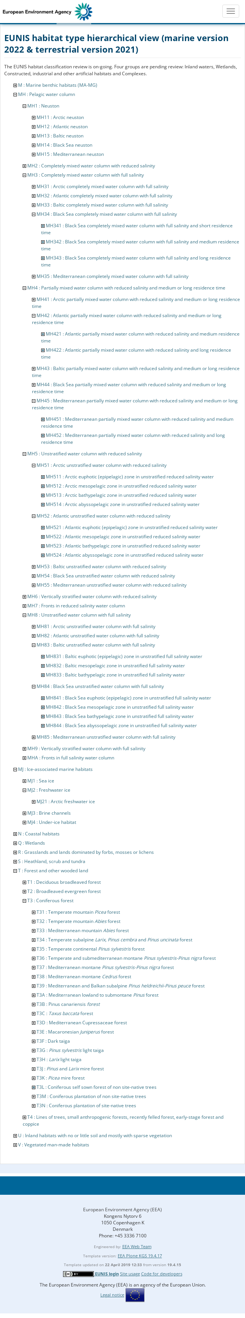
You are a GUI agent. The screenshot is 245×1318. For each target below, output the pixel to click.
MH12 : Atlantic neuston (62, 126)
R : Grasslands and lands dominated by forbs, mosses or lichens (86, 852)
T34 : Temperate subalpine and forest (114, 939)
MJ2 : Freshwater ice (48, 790)
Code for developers (161, 1274)
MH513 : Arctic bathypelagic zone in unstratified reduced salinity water (121, 495)
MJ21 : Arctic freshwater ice (66, 801)
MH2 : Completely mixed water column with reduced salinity (91, 165)
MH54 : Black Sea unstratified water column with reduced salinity (106, 575)
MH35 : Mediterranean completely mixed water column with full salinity (112, 276)
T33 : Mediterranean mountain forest (83, 930)
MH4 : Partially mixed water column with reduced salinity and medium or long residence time (126, 287)
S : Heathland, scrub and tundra (51, 861)
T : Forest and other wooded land (53, 870)
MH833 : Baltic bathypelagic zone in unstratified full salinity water (115, 674)
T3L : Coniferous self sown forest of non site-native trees (97, 1087)
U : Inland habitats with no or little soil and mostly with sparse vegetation (95, 1135)
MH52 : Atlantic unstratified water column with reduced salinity (103, 516)
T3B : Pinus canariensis (68, 1004)
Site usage (130, 1274)
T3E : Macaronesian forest (75, 1032)
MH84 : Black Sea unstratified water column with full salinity (100, 686)
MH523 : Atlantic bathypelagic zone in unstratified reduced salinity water (123, 545)
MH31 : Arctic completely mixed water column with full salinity (102, 186)
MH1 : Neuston (43, 106)
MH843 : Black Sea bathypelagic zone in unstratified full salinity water (120, 716)
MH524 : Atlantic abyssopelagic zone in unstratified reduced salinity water (124, 555)
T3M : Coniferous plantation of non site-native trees (91, 1096)
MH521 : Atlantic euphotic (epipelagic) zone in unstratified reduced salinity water (132, 527)
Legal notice (112, 1295)
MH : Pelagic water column (46, 94)
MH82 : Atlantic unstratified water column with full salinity (98, 635)
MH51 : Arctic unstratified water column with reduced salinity (102, 465)
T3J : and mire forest (70, 1068)
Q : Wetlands (31, 843)
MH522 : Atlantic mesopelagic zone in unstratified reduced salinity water (123, 536)
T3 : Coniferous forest (50, 900)
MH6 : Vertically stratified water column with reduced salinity (92, 596)
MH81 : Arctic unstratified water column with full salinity (96, 626)
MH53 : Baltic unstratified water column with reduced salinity (101, 566)
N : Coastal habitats (39, 833)
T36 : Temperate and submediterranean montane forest (126, 958)
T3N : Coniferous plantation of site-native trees (86, 1105)
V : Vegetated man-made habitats (53, 1144)
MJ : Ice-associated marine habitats (55, 769)
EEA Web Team (137, 1246)
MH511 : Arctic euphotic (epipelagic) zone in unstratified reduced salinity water (130, 476)
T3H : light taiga (59, 1059)
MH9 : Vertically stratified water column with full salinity (86, 748)
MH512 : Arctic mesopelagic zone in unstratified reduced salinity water (121, 486)
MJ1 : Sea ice (40, 780)
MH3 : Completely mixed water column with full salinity (85, 175)
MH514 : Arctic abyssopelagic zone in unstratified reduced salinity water (123, 504)
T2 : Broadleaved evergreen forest (64, 891)
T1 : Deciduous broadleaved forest (64, 882)
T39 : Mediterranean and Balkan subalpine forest (121, 985)
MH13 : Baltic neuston (60, 135)
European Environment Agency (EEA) (122, 1209)
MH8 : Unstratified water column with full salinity (79, 615)
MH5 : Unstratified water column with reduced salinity (84, 453)
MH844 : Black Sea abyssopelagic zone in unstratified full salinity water (121, 725)
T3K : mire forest (61, 1078)
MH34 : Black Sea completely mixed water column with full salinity (107, 214)
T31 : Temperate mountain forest (78, 912)
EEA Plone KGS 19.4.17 (140, 1255)
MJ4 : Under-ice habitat (51, 822)
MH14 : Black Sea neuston (64, 145)
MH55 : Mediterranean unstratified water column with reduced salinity (112, 585)
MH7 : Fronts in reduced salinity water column (76, 605)
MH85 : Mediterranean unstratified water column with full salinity (106, 737)
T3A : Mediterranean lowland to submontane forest (97, 995)
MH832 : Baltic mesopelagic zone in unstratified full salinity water (115, 665)
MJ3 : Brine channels (49, 813)
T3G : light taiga (70, 1050)
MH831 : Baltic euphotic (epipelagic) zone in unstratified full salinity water (124, 656)
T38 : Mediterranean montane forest (84, 976)
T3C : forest (65, 1013)
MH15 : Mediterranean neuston (70, 154)
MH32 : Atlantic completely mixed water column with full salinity (104, 195)
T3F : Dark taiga (53, 1041)
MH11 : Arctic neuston (60, 117)
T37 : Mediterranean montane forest (105, 967)
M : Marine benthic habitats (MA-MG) (57, 85)
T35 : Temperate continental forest (91, 949)
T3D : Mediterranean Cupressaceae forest (82, 1022)
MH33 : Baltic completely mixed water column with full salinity (102, 205)
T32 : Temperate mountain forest (78, 921)
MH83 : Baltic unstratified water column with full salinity (96, 645)
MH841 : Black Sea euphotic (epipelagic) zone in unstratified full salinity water (128, 698)
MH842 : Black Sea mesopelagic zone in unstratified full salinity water (120, 707)
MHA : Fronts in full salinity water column (70, 757)
